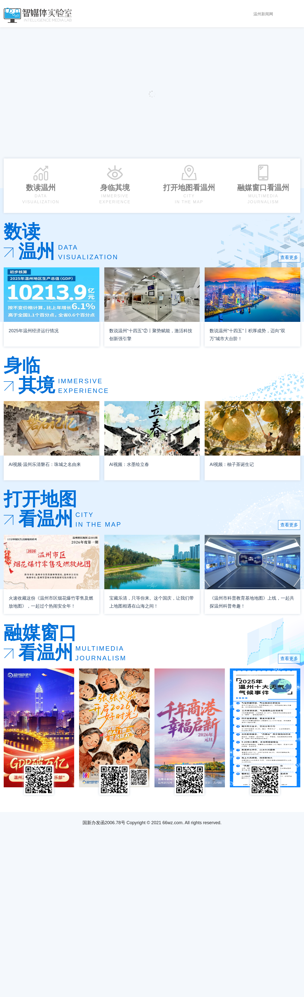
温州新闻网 (263, 14)
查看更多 (289, 257)
